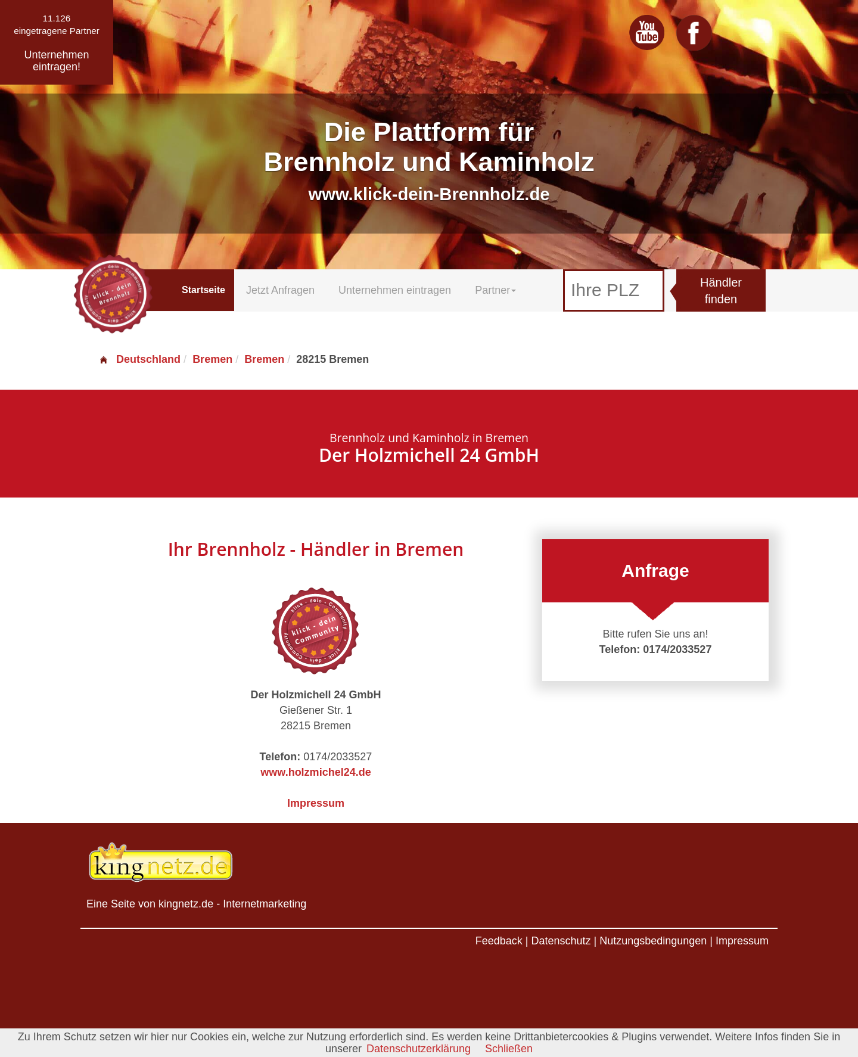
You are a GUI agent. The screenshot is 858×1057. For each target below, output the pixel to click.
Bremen (212, 359)
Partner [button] (495, 290)
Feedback (499, 941)
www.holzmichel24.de (315, 772)
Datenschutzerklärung (418, 1049)
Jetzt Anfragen (280, 290)
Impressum (315, 803)
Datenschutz (560, 941)
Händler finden (721, 291)
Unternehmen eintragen (394, 290)
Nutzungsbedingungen (653, 941)
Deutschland (139, 359)
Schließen (509, 1049)
